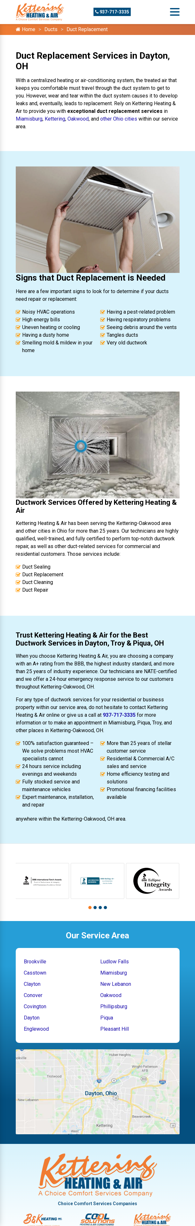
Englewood (36, 1029)
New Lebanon (115, 984)
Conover (33, 995)
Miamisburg (29, 119)
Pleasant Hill (114, 1029)
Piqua (106, 1018)
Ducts (51, 29)
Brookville (35, 962)
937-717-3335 (112, 11)
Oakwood (78, 119)
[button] (90, 907)
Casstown (35, 973)
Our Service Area (97, 935)
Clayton (32, 984)
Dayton (32, 1018)
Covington (35, 1006)
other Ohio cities (118, 119)
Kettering (55, 119)
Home (25, 29)
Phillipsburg (113, 1006)
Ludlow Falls (114, 962)
